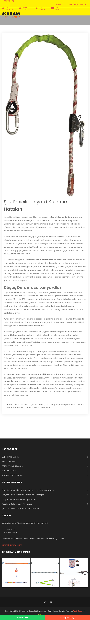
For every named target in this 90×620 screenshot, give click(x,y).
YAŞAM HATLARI (9, 461)
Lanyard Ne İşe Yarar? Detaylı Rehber (19, 499)
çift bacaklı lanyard (39, 404)
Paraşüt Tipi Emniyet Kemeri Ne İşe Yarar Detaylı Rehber (28, 490)
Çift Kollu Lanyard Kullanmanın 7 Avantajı (20, 508)
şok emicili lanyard (15, 407)
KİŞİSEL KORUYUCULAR (12, 475)
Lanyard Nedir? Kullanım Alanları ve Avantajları (23, 494)
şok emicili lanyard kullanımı (38, 407)
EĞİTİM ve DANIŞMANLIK (12, 466)
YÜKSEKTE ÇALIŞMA (10, 457)
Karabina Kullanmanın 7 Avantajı (17, 504)
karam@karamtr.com (12, 545)
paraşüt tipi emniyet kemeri (62, 404)
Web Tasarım (79, 611)
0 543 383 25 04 (9, 532)
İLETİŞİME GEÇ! (67, 617)
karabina (80, 404)
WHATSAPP (22, 617)
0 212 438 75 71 (8, 529)
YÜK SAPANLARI (9, 470)
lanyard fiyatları (22, 404)
